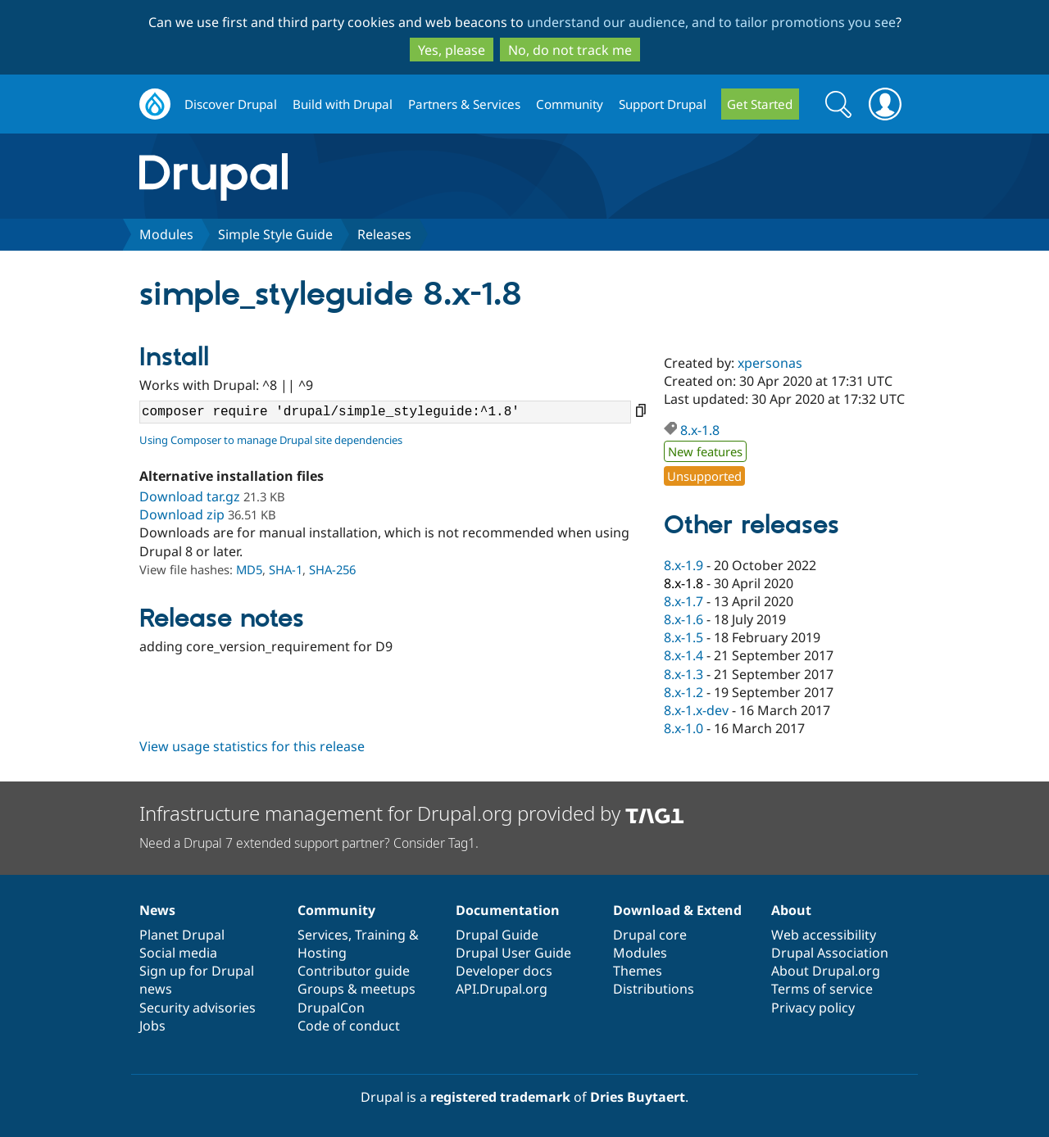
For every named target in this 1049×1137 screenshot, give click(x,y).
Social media (178, 953)
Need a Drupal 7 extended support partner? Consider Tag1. (309, 843)
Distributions (653, 989)
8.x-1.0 (683, 728)
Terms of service (822, 989)
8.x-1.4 (683, 655)
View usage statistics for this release (252, 746)
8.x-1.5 (683, 637)
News (157, 910)
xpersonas (770, 363)
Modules (166, 234)
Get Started (759, 104)
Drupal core (650, 935)
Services (322, 935)
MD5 (249, 569)
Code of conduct (348, 1026)
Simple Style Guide (275, 234)
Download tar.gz (189, 496)
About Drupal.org (825, 971)
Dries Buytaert (637, 1097)
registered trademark (500, 1097)
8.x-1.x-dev (696, 710)
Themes (637, 971)
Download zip (182, 514)
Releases (384, 234)
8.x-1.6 (683, 619)
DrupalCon (331, 1008)
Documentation (508, 910)
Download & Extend (677, 910)
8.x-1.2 (683, 692)
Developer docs (504, 971)
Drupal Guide (497, 935)
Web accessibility (823, 935)
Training (380, 935)
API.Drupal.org (501, 989)
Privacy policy (813, 1008)
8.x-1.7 (683, 601)
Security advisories (197, 1008)
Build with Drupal (343, 104)
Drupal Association (829, 953)
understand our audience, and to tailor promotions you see (711, 22)
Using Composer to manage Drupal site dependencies (270, 440)
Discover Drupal (230, 104)
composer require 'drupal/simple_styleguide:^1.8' (385, 412)
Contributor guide (353, 971)
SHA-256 (332, 569)
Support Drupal (662, 104)
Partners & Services (464, 104)
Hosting (322, 953)
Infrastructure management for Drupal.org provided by (411, 813)
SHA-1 (285, 569)
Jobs (152, 1026)
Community (569, 104)
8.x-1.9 (683, 565)
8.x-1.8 (700, 430)
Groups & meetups (356, 989)
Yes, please (451, 50)
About (791, 910)
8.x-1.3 (683, 674)
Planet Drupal (182, 935)
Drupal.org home (154, 104)
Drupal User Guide (513, 953)
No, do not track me (570, 50)
